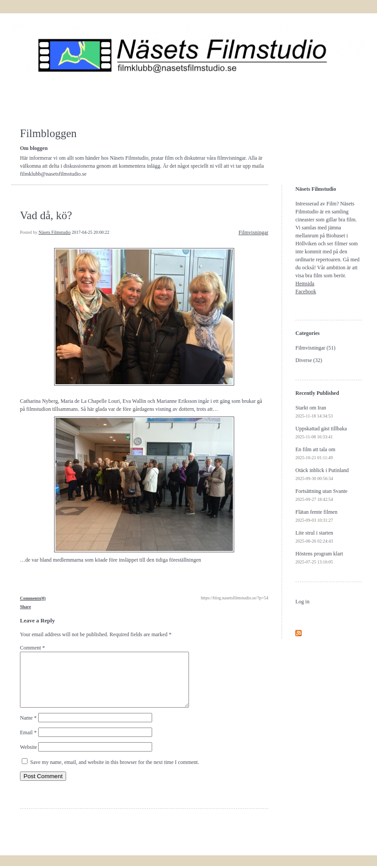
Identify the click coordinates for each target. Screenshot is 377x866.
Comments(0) (33, 598)
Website (28, 758)
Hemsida (304, 283)
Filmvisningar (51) (315, 348)
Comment (32, 648)
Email (28, 743)
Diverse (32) (308, 360)
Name (28, 728)
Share (25, 606)
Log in (302, 601)
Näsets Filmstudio (55, 232)
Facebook (305, 291)
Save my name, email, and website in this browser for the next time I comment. (114, 773)
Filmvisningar (253, 232)
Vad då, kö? (46, 215)
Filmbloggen (48, 133)
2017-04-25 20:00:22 (91, 232)
